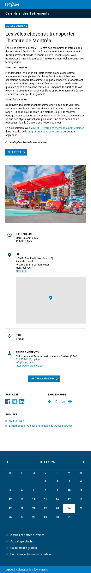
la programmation (43, 131)
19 (10, 508)
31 (69, 517)
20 (21, 508)
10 (69, 490)
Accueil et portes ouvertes (24, 535)
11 (80, 490)
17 (69, 499)
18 (80, 499)
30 (57, 517)
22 (45, 508)
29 (45, 517)
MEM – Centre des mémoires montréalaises (58, 128)
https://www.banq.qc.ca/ (30, 365)
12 (10, 499)
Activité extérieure (16, 26)
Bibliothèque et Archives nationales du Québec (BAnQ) (40, 425)
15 (45, 499)
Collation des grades (21, 548)
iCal (63, 401)
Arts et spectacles (19, 541)
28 (33, 517)
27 (21, 517)
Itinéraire (21, 270)
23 (57, 508)
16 (57, 499)
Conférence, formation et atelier (29, 554)
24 (69, 508)
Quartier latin (16, 420)
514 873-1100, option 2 (29, 359)
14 (33, 499)
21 (33, 508)
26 (10, 517)
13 (21, 499)
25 (80, 508)
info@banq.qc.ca (25, 362)
